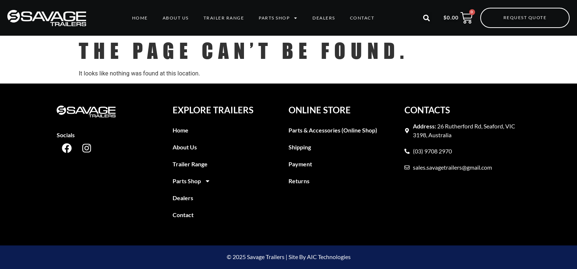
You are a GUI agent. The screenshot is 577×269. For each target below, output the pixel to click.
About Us (176, 18)
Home (140, 18)
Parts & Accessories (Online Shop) (332, 130)
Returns (298, 180)
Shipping (299, 147)
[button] (426, 18)
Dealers (323, 18)
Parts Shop (278, 18)
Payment (300, 163)
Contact (362, 18)
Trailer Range (223, 18)
